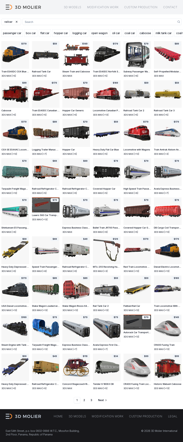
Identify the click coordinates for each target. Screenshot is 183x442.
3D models (72, 7)
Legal (172, 416)
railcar (11, 21)
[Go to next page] (102, 400)
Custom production (140, 7)
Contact (170, 7)
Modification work (103, 7)
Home (58, 416)
